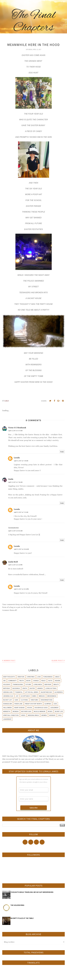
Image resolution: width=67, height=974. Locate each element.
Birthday (6, 688)
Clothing (24, 700)
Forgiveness (47, 677)
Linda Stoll (13, 561)
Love (39, 677)
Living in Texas (50, 688)
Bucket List (7, 700)
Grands (40, 688)
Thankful (19, 692)
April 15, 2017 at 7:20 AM (21, 461)
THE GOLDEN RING (17, 905)
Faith (50, 680)
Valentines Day (46, 692)
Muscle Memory (39, 711)
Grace (57, 677)
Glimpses (48, 704)
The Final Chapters (33, 21)
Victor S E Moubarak (17, 427)
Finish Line (18, 704)
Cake (16, 700)
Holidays (6, 684)
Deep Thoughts (9, 677)
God (55, 704)
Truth (21, 680)
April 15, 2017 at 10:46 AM (21, 549)
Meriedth (6, 711)
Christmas (31, 677)
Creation (20, 677)
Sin (4, 680)
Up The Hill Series (31, 692)
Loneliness (38, 684)
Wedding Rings (33, 715)
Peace (43, 680)
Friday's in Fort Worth (33, 704)
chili (60, 715)
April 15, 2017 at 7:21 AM (21, 512)
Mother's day (26, 711)
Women (44, 715)
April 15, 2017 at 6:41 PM (15, 565)
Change (36, 680)
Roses (50, 711)
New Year (48, 684)
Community (12, 680)
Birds (34, 696)
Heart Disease (19, 707)
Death (25, 688)
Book (28, 680)
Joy (17, 696)
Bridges (42, 696)
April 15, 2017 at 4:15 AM (15, 430)
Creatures (34, 700)
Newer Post (10, 660)
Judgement (54, 707)
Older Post (57, 660)
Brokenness (51, 696)
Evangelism (7, 704)
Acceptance (25, 696)
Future (28, 684)
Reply (62, 451)
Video (23, 715)
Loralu (17, 457)
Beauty (56, 684)
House (29, 707)
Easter (32, 688)
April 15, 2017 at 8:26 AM (15, 531)
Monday (16, 711)
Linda (10, 479)
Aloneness (59, 692)
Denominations (46, 700)
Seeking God (8, 692)
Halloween (7, 707)
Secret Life (59, 711)
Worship (52, 715)
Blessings (16, 688)
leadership (7, 719)
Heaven (57, 680)
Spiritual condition (11, 715)
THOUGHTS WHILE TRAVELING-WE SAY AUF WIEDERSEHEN (31, 892)
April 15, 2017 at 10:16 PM (21, 589)
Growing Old (8, 696)
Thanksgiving (18, 684)
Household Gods (41, 707)
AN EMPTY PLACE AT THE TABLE (22, 918)
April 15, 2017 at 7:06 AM (15, 482)
